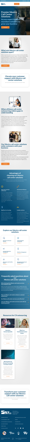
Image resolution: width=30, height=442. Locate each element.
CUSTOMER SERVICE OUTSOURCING (6, 421)
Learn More (5, 253)
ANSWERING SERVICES (4, 417)
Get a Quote (5, 27)
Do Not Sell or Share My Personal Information (22, 438)
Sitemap (17, 438)
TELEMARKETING (17, 421)
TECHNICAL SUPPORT (4, 428)
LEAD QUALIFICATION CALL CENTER (20, 417)
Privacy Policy (13, 438)
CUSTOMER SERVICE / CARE (5, 419)
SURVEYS (16, 419)
